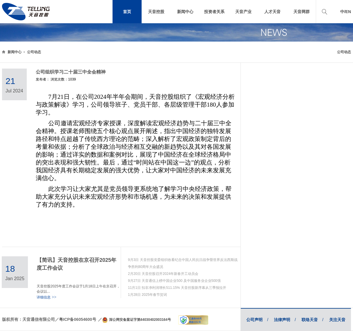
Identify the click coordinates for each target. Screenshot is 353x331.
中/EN (345, 11)
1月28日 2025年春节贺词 (147, 295)
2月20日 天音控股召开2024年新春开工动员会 (163, 274)
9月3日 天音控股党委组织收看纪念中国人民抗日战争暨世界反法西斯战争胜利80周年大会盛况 (183, 263)
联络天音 (312, 320)
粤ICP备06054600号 (77, 319)
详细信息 (46, 297)
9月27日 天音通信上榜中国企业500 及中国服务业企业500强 (174, 281)
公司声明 (257, 320)
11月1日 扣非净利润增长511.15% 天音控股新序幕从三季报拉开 (177, 288)
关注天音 (337, 319)
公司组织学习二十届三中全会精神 (71, 71)
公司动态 (34, 52)
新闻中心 (15, 52)
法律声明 (285, 320)
